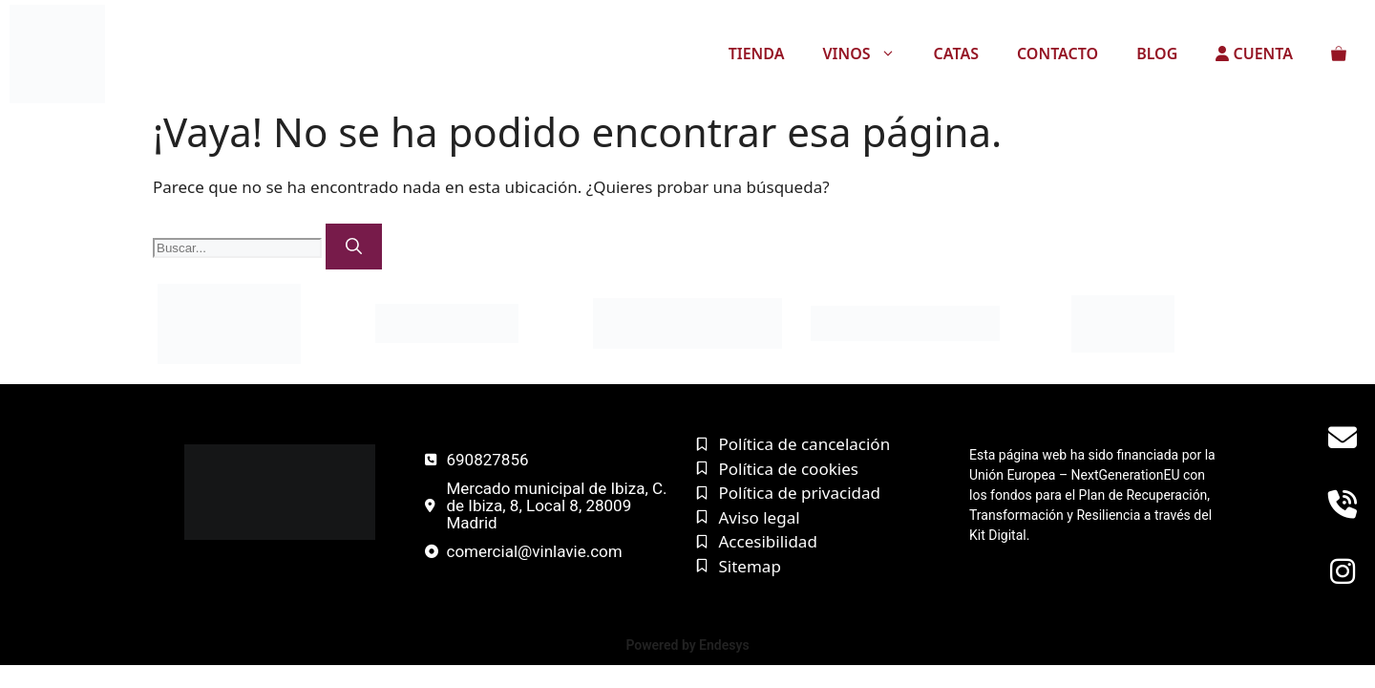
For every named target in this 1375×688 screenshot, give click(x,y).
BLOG (1156, 53)
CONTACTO (1057, 53)
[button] (893, 53)
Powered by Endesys (687, 645)
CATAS (956, 53)
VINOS (868, 53)
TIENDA (757, 53)
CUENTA (1254, 53)
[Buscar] (354, 246)
